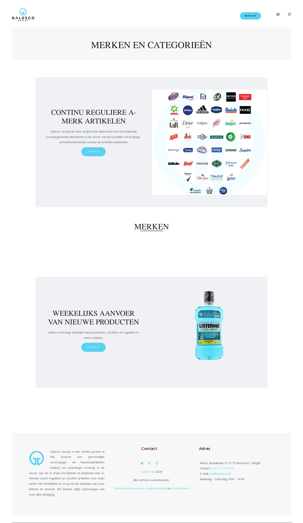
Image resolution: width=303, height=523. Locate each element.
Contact (93, 151)
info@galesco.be (220, 473)
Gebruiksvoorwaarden (128, 488)
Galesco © (148, 472)
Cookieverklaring (156, 488)
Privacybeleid (180, 488)
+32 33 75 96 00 (222, 468)
